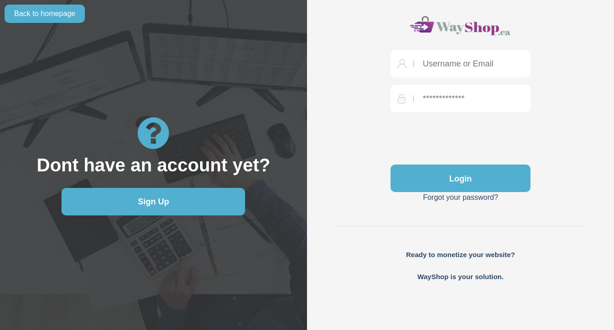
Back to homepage (44, 13)
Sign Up (153, 201)
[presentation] (460, 137)
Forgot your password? (460, 197)
